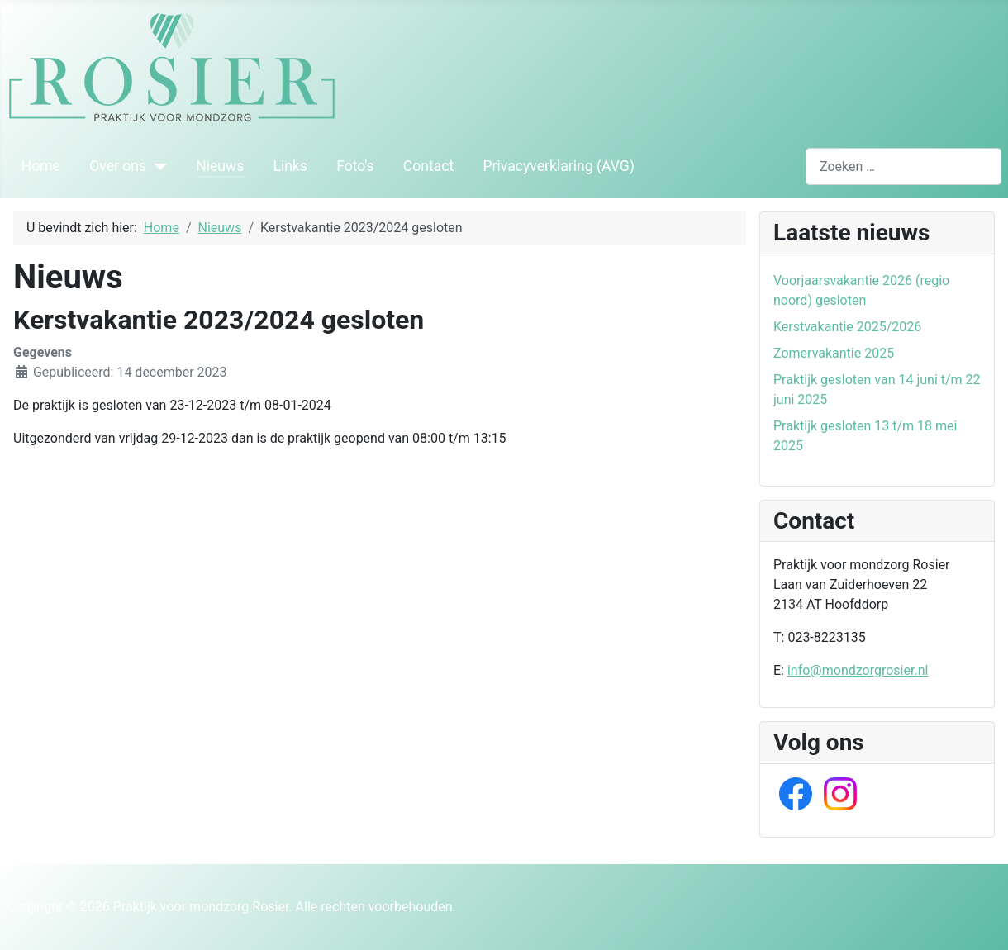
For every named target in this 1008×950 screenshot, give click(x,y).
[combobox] (903, 166)
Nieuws (220, 166)
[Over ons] (156, 166)
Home (40, 166)
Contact (428, 166)
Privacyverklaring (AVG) (559, 166)
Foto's (355, 166)
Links (290, 166)
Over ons (117, 166)
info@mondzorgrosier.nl (857, 670)
